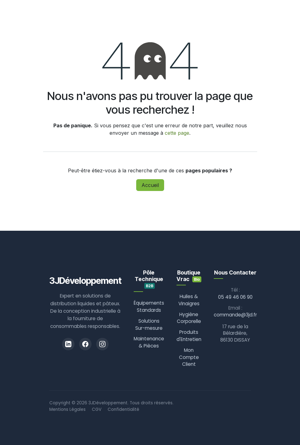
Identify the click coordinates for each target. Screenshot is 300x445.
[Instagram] (102, 344)
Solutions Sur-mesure (149, 324)
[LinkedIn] (68, 344)
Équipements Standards (149, 306)
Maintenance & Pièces (149, 342)
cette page (177, 133)
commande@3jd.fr (235, 314)
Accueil (150, 185)
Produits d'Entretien (189, 336)
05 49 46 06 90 (235, 297)
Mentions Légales (67, 409)
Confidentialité (123, 409)
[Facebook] (85, 344)
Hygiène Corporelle (189, 318)
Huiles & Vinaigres (188, 300)
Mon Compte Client (189, 357)
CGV (96, 409)
